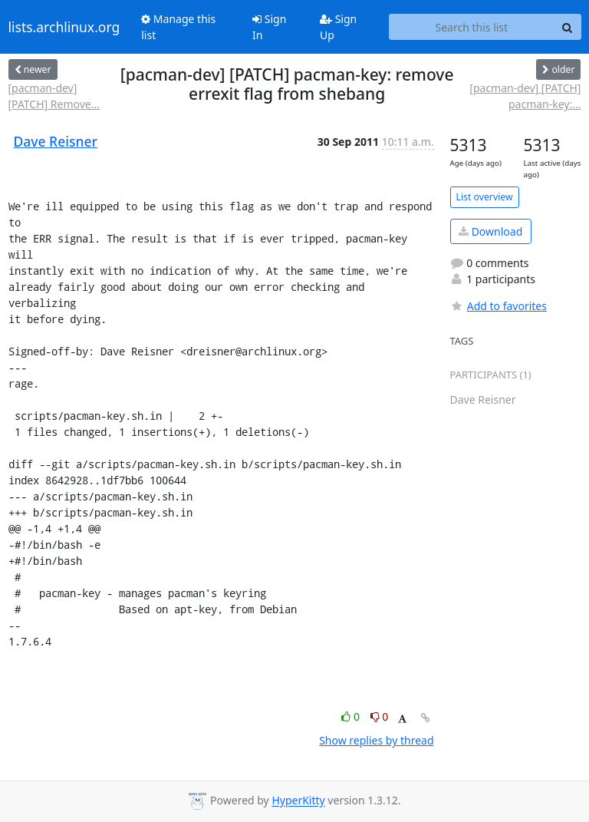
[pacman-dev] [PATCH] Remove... (54, 96)
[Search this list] (471, 27)
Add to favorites (498, 306)
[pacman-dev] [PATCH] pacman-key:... (525, 96)
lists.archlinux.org (64, 27)
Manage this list (178, 27)
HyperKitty (297, 801)
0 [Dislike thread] (379, 716)
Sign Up (338, 27)
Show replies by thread (376, 740)
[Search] (567, 27)
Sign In (269, 27)
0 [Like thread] (351, 716)
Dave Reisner (55, 141)
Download (490, 231)
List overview (484, 196)
